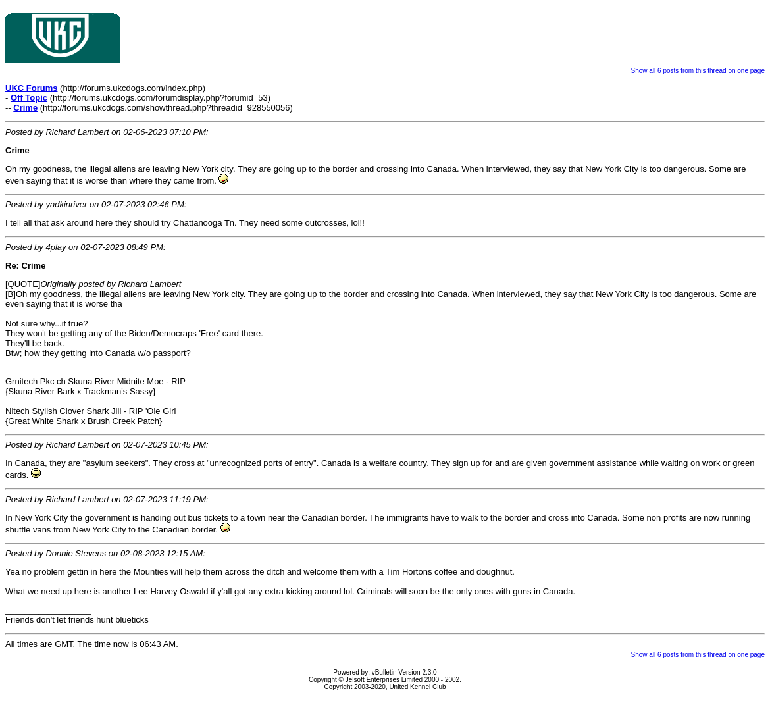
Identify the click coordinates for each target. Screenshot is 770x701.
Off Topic (29, 98)
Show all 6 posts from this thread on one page (698, 70)
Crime (25, 108)
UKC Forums (31, 88)
